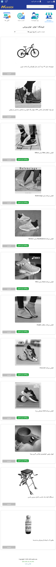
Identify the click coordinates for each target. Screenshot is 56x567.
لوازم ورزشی (27, 27)
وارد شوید (50, 2)
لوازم (34, 27)
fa (7, 1)
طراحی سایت (28, 564)
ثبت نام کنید (35, 1)
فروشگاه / (40, 27)
